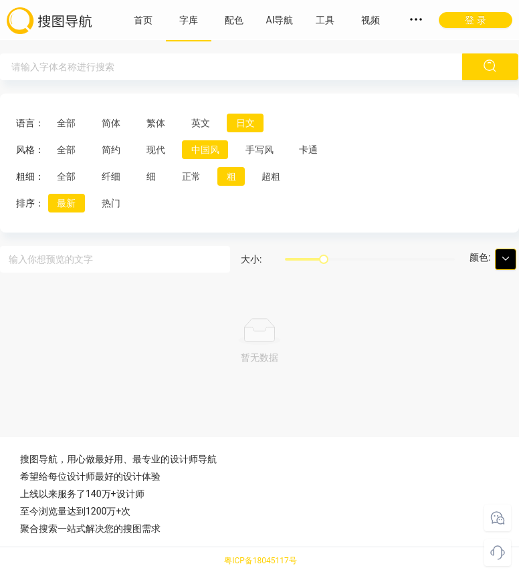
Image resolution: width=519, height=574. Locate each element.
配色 (234, 20)
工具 (325, 20)
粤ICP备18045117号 (260, 560)
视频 (370, 20)
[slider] (323, 259)
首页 (143, 20)
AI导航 (280, 20)
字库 (188, 20)
